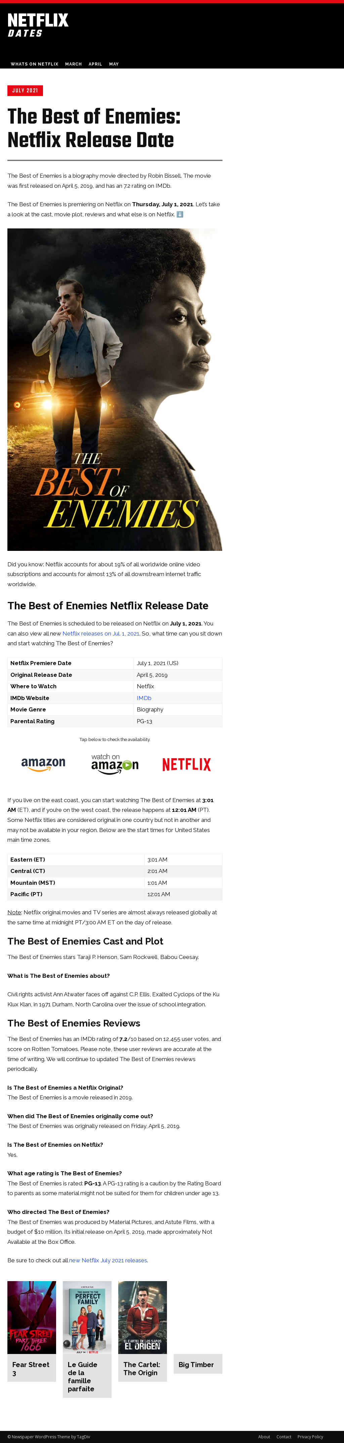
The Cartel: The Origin (141, 1369)
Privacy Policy (310, 1437)
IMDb (144, 698)
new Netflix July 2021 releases (108, 1260)
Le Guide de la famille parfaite (82, 1377)
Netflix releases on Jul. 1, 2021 (100, 633)
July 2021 (25, 90)
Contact (283, 1437)
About (264, 1437)
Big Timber (196, 1365)
